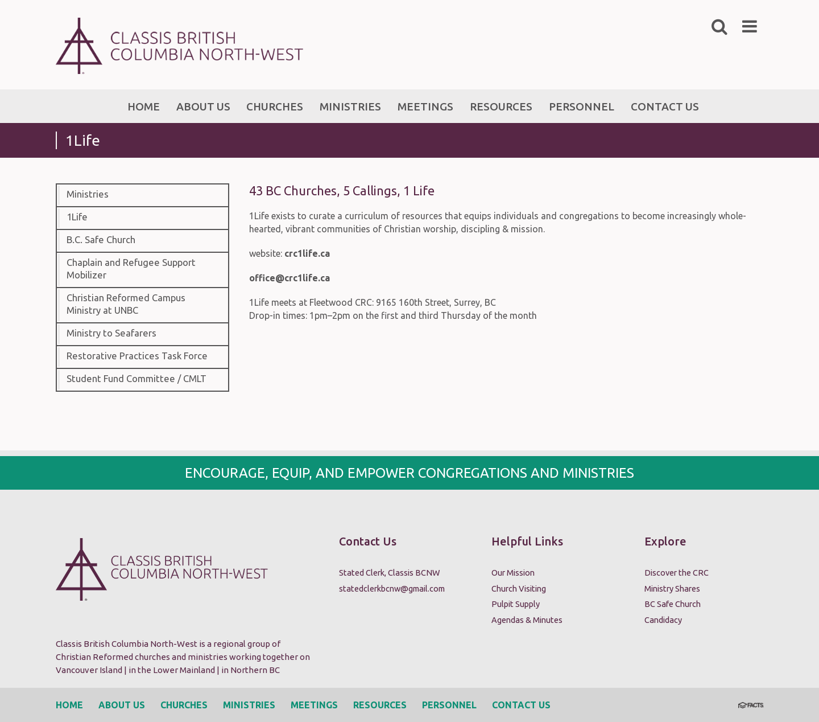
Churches (184, 705)
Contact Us (521, 705)
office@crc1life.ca (289, 278)
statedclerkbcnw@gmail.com (392, 588)
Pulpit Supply (515, 604)
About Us (121, 705)
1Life (77, 217)
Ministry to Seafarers (111, 333)
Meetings (314, 705)
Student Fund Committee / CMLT (136, 379)
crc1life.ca (307, 253)
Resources (380, 705)
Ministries (88, 194)
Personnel (449, 705)
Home (69, 705)
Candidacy (663, 620)
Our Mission (513, 572)
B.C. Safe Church (101, 240)
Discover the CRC (676, 572)
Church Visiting (518, 588)
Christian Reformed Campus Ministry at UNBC (126, 304)
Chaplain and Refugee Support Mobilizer (131, 268)
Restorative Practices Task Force (137, 356)
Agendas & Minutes (526, 620)
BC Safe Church (672, 604)
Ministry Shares (672, 588)
